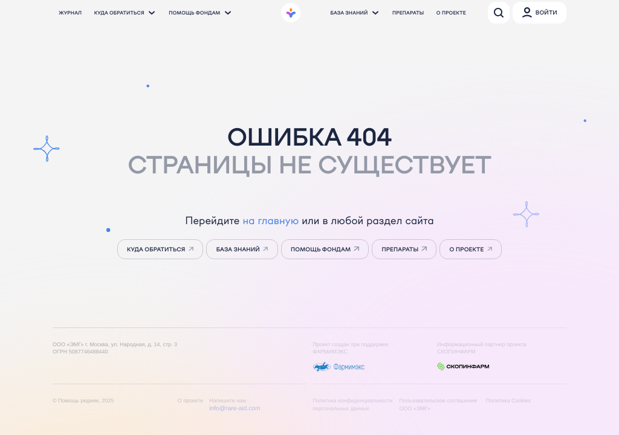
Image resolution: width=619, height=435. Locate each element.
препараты (399, 249)
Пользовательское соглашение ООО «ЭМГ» (438, 404)
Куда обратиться (125, 13)
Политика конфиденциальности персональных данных (352, 404)
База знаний (355, 13)
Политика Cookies (508, 401)
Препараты (408, 13)
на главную (270, 220)
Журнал (70, 13)
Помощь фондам (200, 13)
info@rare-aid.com (234, 408)
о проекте (467, 249)
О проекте (451, 13)
